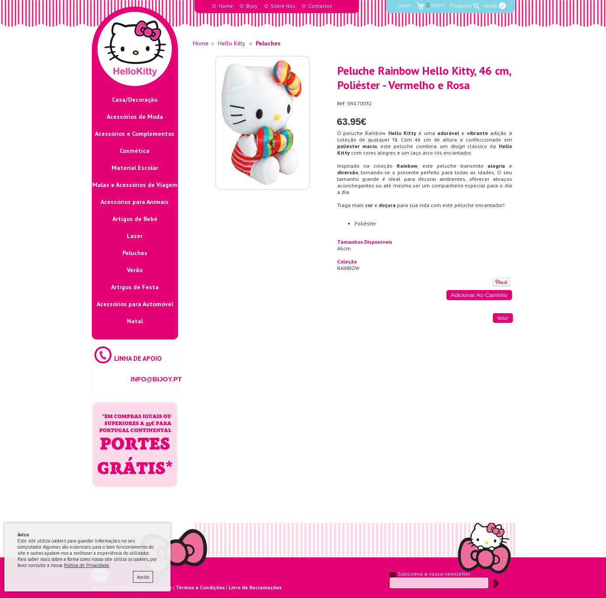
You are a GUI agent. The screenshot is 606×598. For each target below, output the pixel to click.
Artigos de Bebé (134, 219)
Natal (135, 321)
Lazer (135, 236)
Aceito (143, 577)
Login (404, 5)
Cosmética (135, 151)
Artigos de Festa (135, 287)
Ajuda (490, 5)
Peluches (134, 253)
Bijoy (252, 6)
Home (226, 6)
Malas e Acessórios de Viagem (135, 185)
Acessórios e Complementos (134, 134)
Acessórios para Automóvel (135, 304)
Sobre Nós (283, 6)
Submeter (496, 583)
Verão (135, 270)
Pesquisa (461, 5)
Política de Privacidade (86, 565)
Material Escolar (134, 168)
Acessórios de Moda (135, 117)
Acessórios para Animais (135, 202)
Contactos (320, 6)
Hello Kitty (231, 43)
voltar (502, 318)
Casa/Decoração (134, 100)
